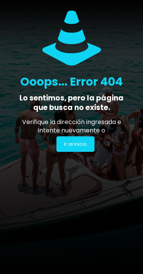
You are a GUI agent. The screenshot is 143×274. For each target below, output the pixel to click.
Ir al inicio (75, 144)
